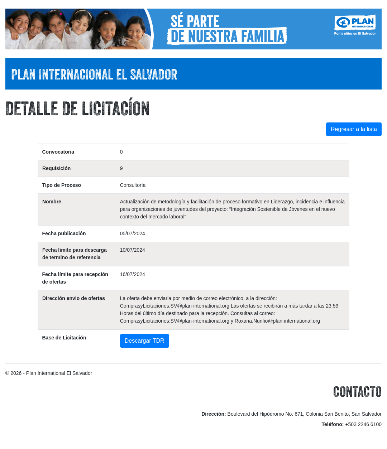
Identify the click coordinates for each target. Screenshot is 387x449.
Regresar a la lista (354, 129)
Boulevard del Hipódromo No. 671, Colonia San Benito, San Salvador (305, 414)
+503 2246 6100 (363, 424)
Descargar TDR (144, 341)
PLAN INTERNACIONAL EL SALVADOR (94, 74)
